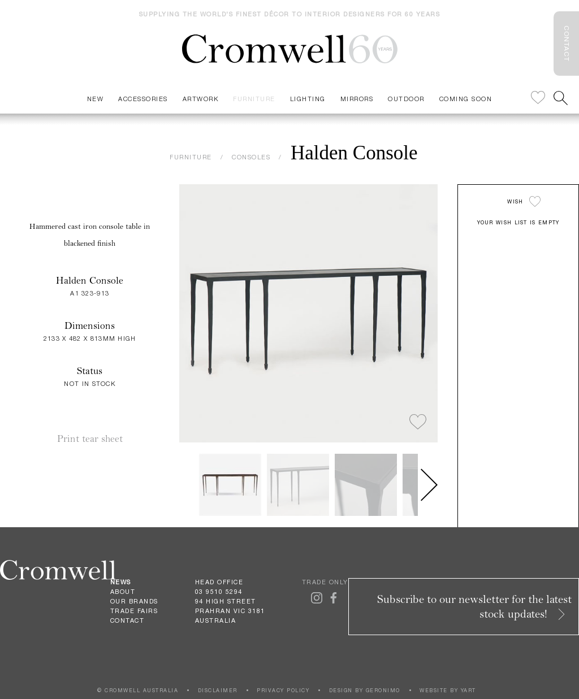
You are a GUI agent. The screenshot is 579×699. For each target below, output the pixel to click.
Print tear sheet (90, 439)
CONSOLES (251, 156)
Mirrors (357, 98)
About (123, 591)
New (95, 98)
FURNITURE (191, 156)
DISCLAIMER (217, 690)
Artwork (201, 98)
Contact (127, 620)
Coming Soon (465, 98)
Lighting (308, 98)
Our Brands (134, 601)
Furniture (254, 98)
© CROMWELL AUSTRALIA (137, 690)
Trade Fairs (134, 610)
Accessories (143, 98)
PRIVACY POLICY (283, 690)
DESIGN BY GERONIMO (364, 690)
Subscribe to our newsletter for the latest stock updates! (474, 606)
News (120, 582)
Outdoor (406, 98)
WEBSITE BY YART (448, 690)
